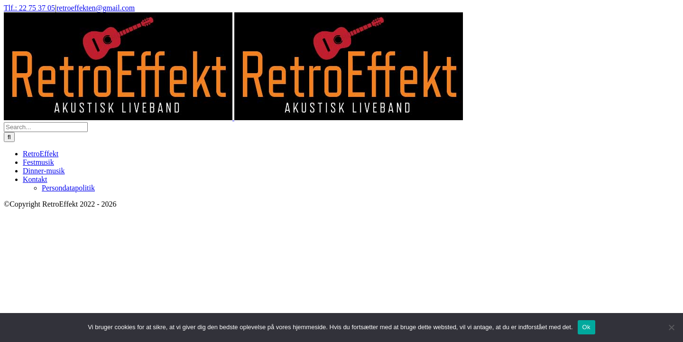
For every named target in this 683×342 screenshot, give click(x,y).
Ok (586, 327)
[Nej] (671, 327)
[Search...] (46, 127)
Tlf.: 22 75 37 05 (29, 8)
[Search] (9, 137)
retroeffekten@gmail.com (95, 8)
